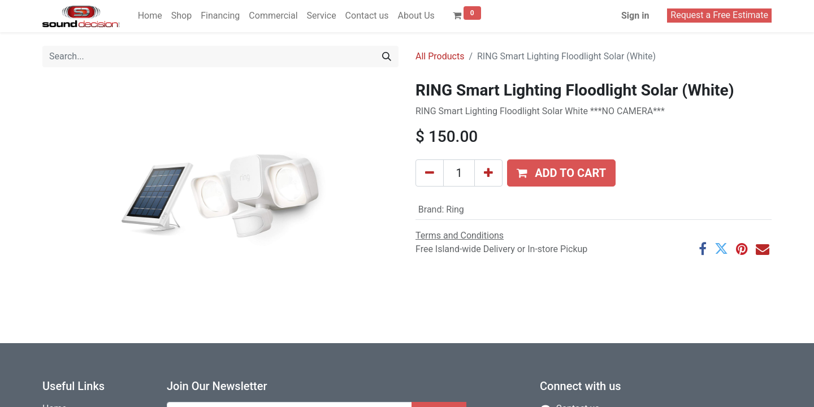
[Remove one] (429, 173)
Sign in (635, 15)
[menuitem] (150, 16)
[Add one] (488, 173)
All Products (439, 56)
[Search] (387, 56)
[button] (561, 173)
